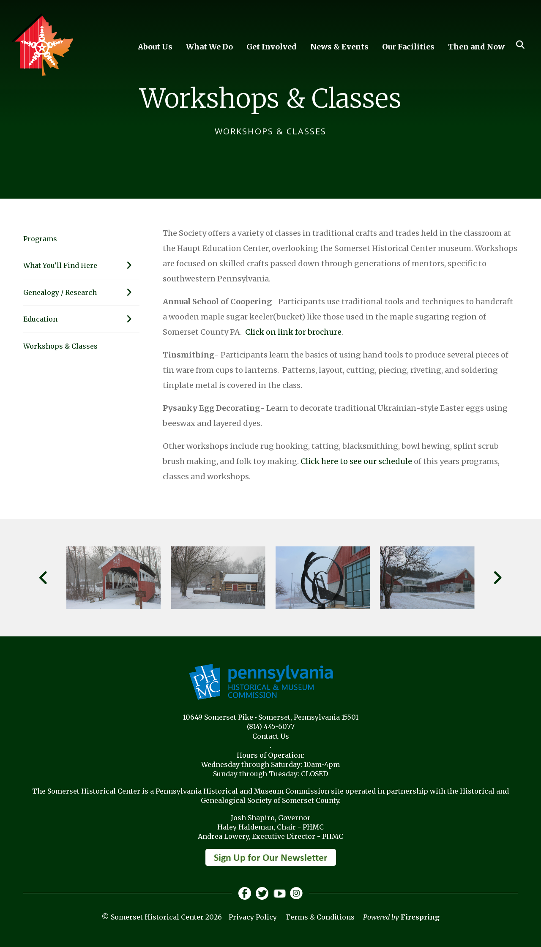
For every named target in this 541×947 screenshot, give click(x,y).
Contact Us (270, 736)
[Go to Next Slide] (497, 577)
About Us (155, 47)
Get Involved (271, 47)
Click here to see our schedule (356, 461)
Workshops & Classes (60, 346)
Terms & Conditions (320, 917)
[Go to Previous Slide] (43, 577)
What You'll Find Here (81, 265)
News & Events (339, 47)
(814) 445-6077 (271, 726)
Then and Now (476, 47)
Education (81, 319)
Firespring (420, 917)
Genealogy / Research (81, 292)
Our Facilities (408, 47)
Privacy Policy (253, 917)
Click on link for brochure (293, 332)
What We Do (209, 47)
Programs (40, 239)
